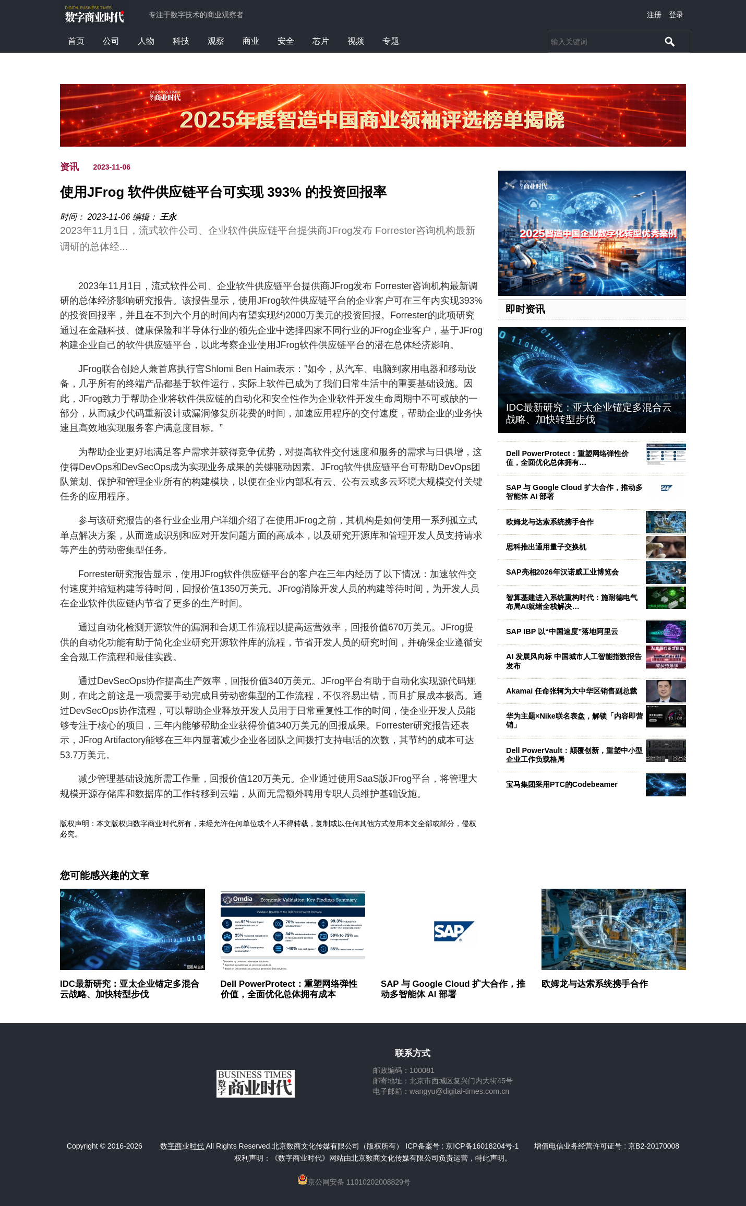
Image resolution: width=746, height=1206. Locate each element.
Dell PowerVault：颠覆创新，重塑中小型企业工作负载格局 (574, 754)
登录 (676, 14)
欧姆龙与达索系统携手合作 (550, 522)
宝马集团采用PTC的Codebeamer (562, 784)
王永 (168, 216)
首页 (76, 41)
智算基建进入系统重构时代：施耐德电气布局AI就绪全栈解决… (571, 602)
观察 (216, 41)
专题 (390, 41)
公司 (111, 41)
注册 (654, 14)
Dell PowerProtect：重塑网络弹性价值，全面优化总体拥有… (567, 458)
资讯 (69, 167)
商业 (251, 41)
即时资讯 (525, 309)
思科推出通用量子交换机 (546, 547)
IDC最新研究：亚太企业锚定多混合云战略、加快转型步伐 (589, 413)
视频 (355, 41)
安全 (286, 41)
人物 (146, 41)
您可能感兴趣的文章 (104, 875)
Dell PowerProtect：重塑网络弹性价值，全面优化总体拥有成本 (289, 989)
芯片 (320, 41)
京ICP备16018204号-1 (482, 1146)
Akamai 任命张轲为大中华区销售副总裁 (571, 691)
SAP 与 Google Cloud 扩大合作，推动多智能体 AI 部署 (453, 989)
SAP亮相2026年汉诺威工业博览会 (562, 572)
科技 (181, 41)
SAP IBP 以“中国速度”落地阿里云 (562, 631)
